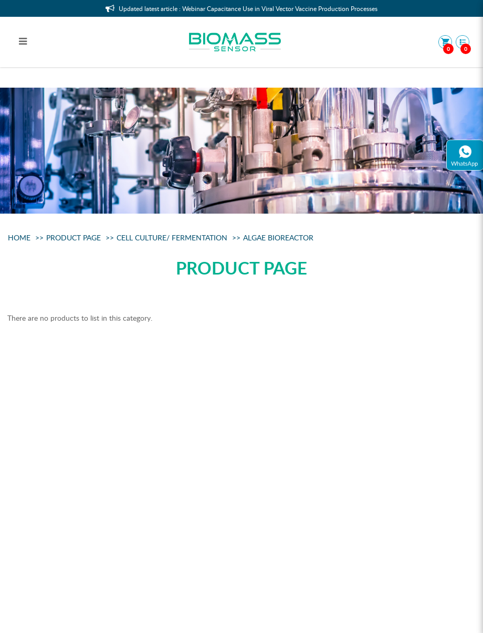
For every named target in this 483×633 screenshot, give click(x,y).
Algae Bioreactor (278, 237)
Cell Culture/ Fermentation (172, 237)
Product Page (73, 237)
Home (19, 237)
